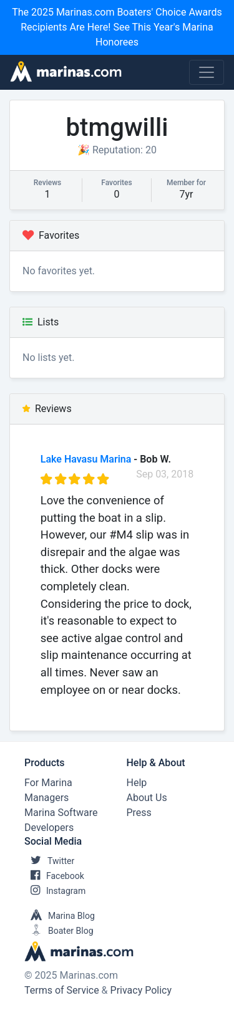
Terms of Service (61, 990)
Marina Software (60, 813)
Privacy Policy (141, 990)
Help (137, 783)
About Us (147, 798)
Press (139, 813)
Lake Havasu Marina (86, 459)
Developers (49, 827)
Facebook (54, 876)
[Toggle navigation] (206, 72)
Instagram (54, 891)
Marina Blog (59, 916)
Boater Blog (59, 931)
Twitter (49, 861)
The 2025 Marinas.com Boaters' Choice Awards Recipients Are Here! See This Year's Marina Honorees (117, 27)
